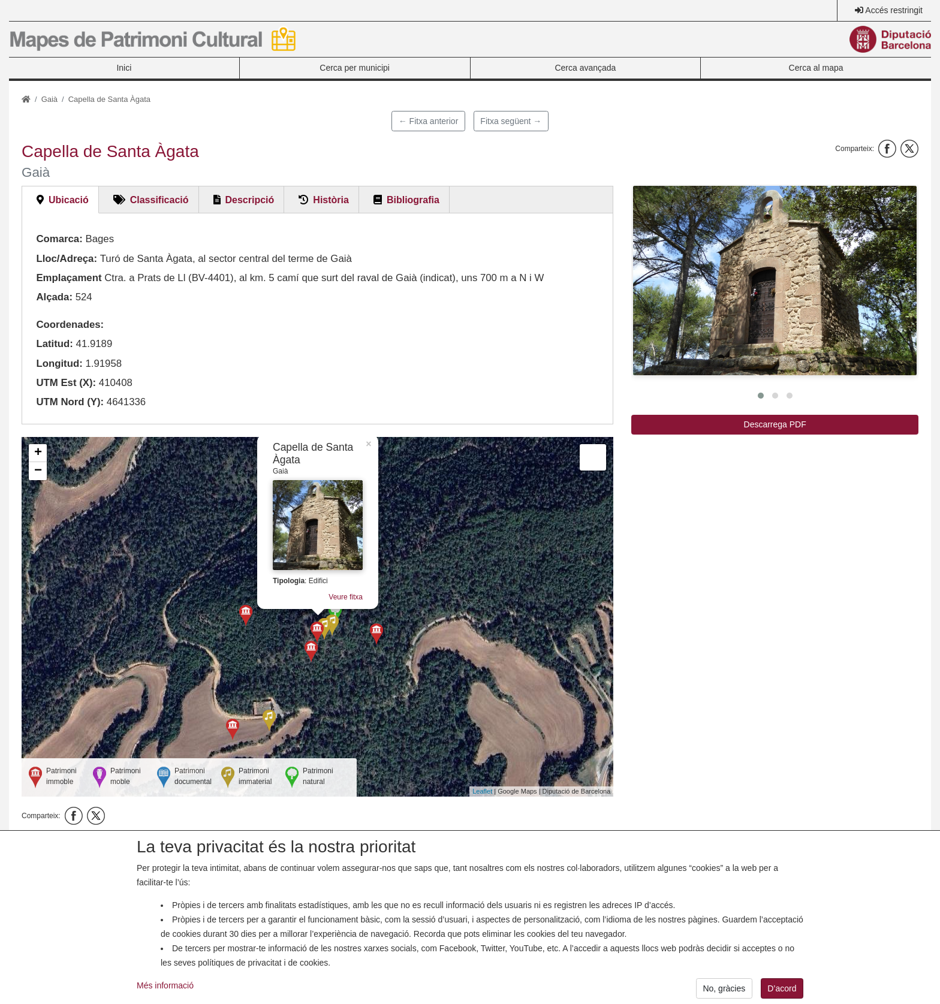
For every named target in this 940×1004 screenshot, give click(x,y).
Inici (123, 68)
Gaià (49, 99)
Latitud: (54, 343)
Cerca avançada (585, 68)
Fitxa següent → (510, 121)
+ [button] (38, 453)
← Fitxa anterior (429, 121)
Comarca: (59, 239)
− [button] (38, 471)
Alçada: (54, 297)
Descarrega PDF (775, 424)
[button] (775, 280)
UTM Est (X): (66, 382)
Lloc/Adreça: (66, 258)
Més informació (165, 996)
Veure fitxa (346, 597)
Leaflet (482, 791)
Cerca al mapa (816, 68)
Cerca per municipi (355, 68)
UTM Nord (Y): (70, 402)
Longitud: (59, 363)
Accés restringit (894, 10)
